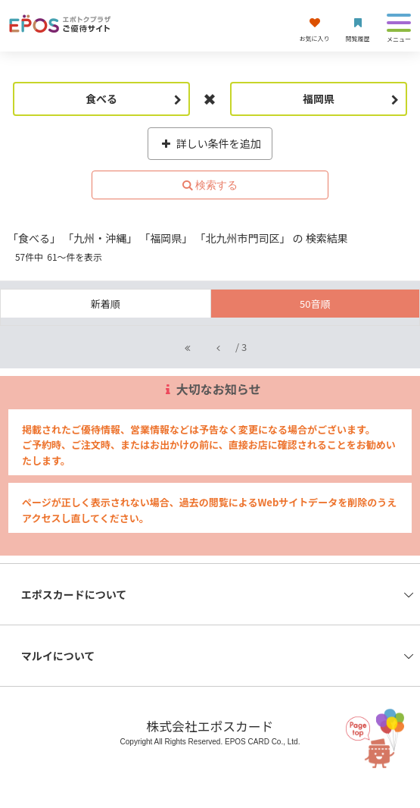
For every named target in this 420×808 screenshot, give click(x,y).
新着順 (105, 303)
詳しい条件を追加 (210, 143)
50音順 (315, 303)
